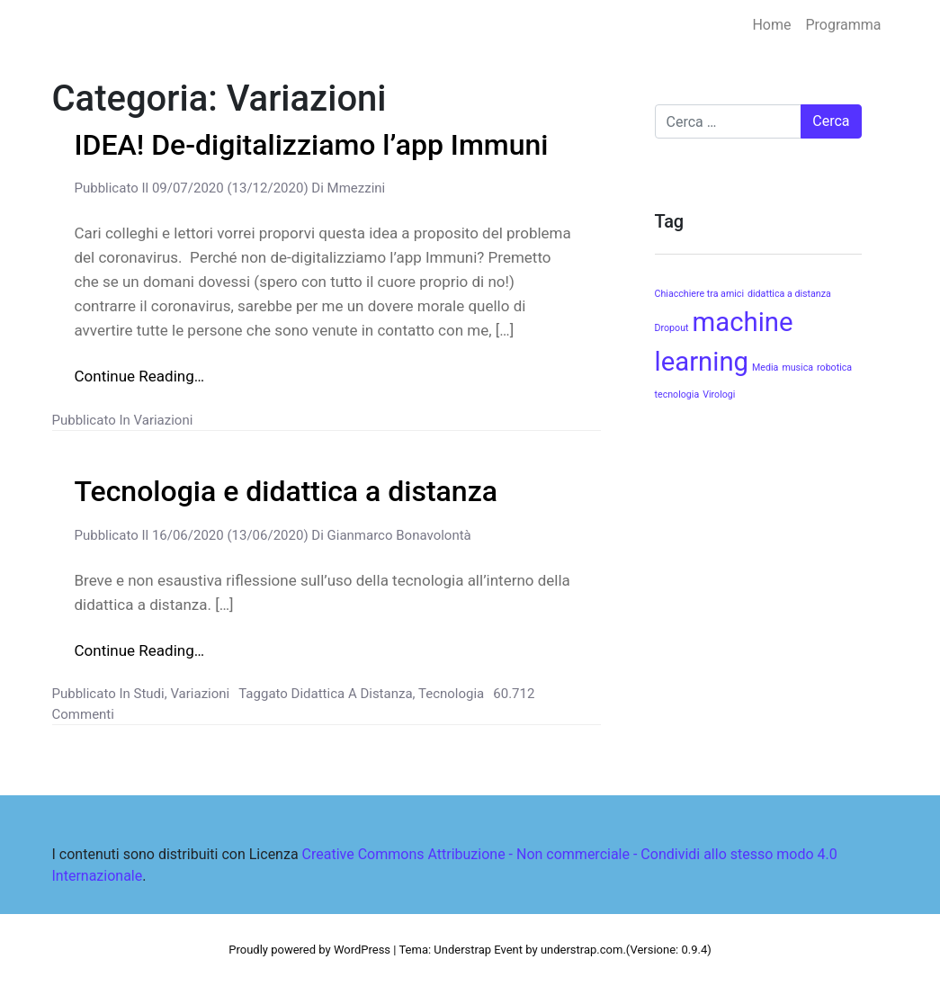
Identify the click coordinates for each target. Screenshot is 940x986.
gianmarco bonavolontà (397, 535)
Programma (843, 24)
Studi (149, 694)
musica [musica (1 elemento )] (797, 367)
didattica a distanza (352, 694)
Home (771, 24)
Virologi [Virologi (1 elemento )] (719, 394)
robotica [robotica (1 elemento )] (834, 367)
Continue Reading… (140, 376)
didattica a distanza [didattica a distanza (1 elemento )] (789, 294)
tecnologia (451, 694)
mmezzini (354, 188)
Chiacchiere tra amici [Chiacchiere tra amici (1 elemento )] (700, 294)
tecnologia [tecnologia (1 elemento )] (677, 394)
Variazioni (163, 420)
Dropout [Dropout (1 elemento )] (672, 328)
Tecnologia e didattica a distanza (286, 491)
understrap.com (582, 949)
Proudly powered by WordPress (309, 949)
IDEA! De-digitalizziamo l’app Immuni (312, 145)
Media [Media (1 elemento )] (765, 367)
